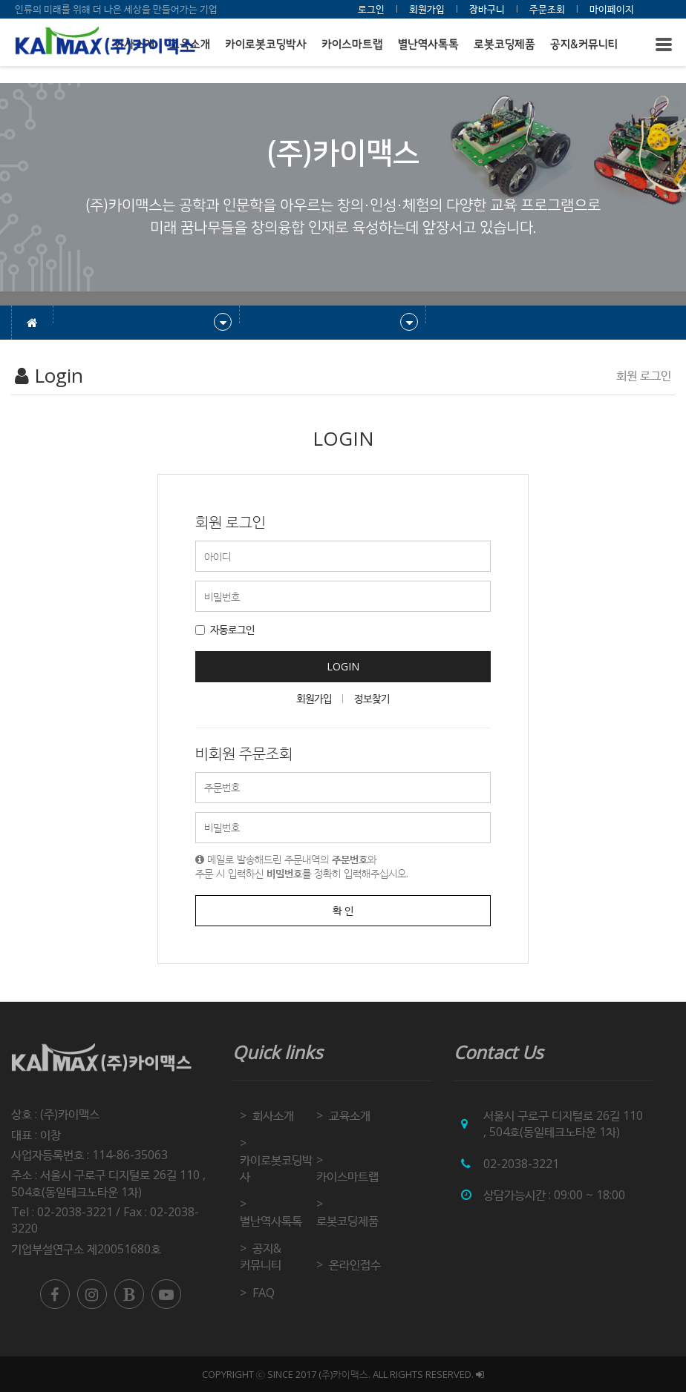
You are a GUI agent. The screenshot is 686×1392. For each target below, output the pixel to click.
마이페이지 (611, 9)
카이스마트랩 (352, 44)
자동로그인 (225, 629)
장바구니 (487, 9)
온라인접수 (355, 1264)
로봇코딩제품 (504, 44)
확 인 (343, 910)
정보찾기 (372, 698)
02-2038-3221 (521, 1163)
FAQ (263, 1292)
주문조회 (547, 9)
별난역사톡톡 (428, 44)
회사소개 (273, 1115)
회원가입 (427, 9)
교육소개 (349, 1115)
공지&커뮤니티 (584, 44)
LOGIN (343, 666)
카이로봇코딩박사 (266, 44)
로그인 (371, 9)
